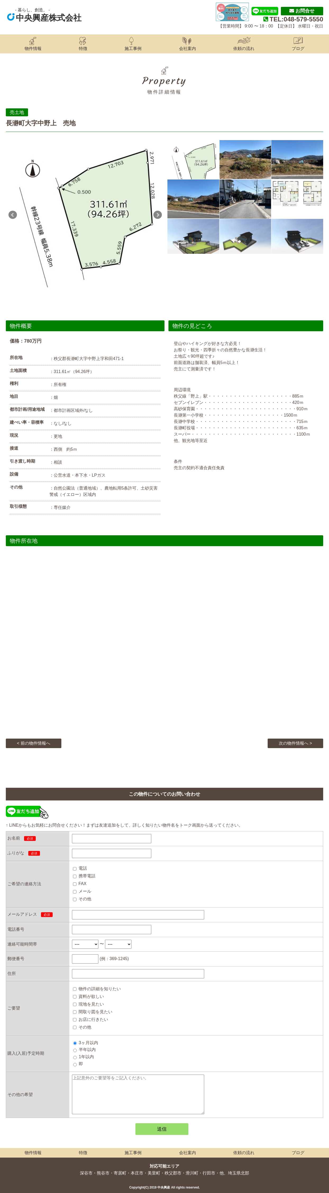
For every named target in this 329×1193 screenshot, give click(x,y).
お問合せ (301, 10)
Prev (12, 215)
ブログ (298, 48)
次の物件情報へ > (295, 743)
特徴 (83, 48)
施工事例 (133, 48)
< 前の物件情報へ (33, 743)
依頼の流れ (243, 48)
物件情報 (33, 48)
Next (157, 215)
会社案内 (187, 48)
